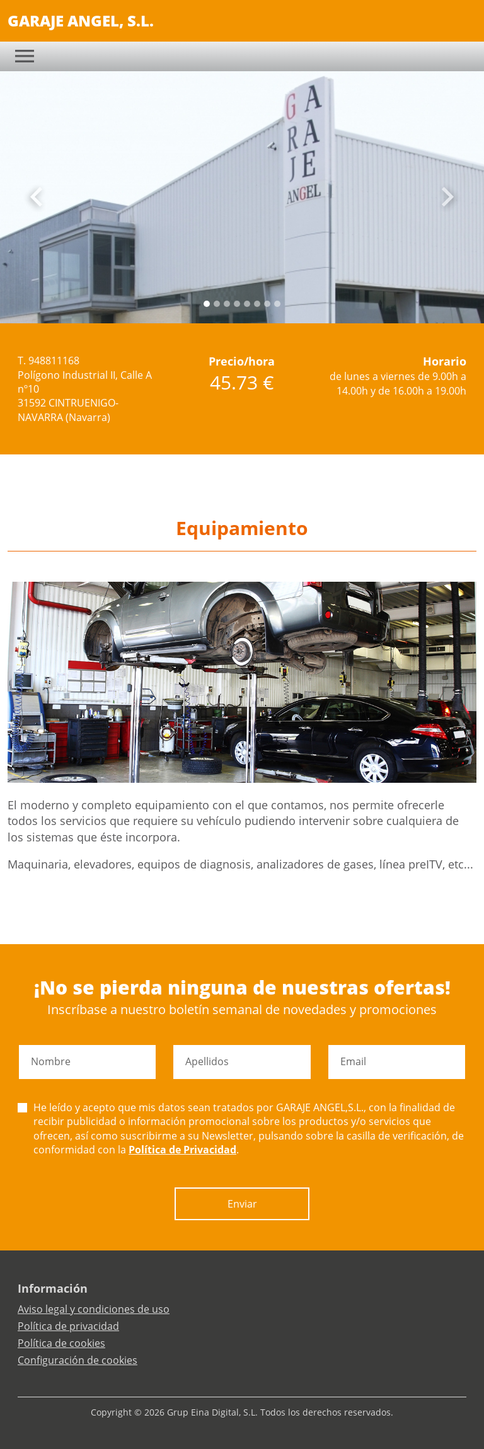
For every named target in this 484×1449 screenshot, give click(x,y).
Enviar (242, 1204)
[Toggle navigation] (25, 56)
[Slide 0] (207, 303)
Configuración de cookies (77, 1360)
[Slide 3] (237, 303)
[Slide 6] (267, 303)
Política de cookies (61, 1343)
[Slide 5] (257, 303)
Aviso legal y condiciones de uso (94, 1309)
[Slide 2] (227, 303)
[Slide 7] (277, 303)
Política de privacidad (68, 1326)
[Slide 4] (247, 303)
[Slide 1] (217, 303)
